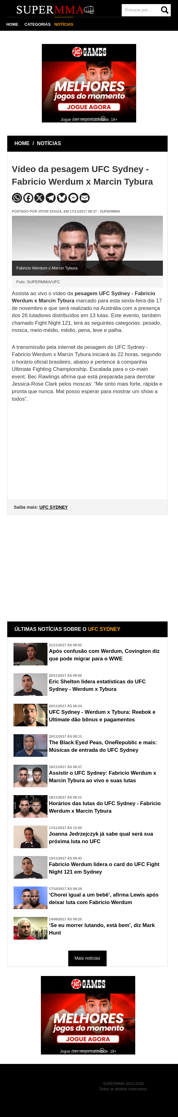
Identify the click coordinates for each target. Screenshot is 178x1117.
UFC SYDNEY (53, 507)
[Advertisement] (88, 563)
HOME (12, 24)
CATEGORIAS (38, 24)
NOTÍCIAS (63, 24)
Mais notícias (87, 958)
